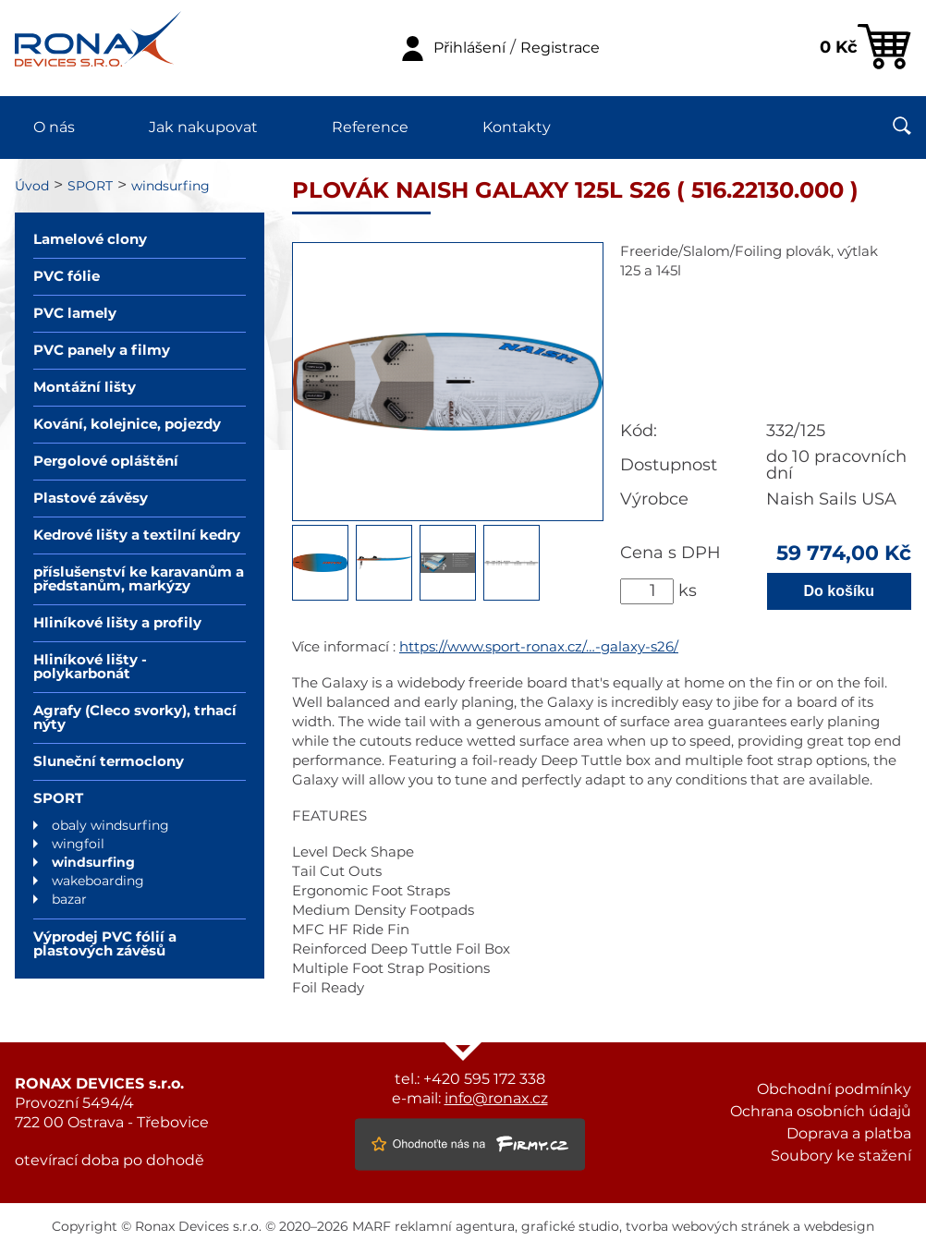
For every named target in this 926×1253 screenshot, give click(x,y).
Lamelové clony (90, 240)
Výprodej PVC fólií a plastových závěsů (105, 944)
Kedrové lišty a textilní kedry (136, 535)
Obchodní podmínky (834, 1089)
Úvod (32, 186)
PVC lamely (74, 314)
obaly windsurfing (110, 826)
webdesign (839, 1227)
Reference (370, 127)
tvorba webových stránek (707, 1227)
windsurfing (170, 186)
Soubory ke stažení (841, 1156)
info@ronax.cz (496, 1098)
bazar (69, 900)
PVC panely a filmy (101, 351)
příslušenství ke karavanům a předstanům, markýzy (138, 579)
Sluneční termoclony (108, 762)
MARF (371, 1227)
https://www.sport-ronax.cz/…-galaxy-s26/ (538, 647)
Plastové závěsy (90, 498)
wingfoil (78, 844)
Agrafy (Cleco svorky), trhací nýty (135, 718)
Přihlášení (469, 48)
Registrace (560, 48)
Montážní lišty (84, 388)
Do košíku (839, 591)
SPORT (90, 186)
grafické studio (570, 1227)
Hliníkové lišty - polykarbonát (90, 667)
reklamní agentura (455, 1227)
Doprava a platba (848, 1133)
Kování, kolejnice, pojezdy (127, 425)
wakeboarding (98, 881)
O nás (54, 127)
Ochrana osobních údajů (820, 1111)
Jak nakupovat (203, 127)
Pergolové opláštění (105, 461)
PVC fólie (66, 277)
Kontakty (516, 127)
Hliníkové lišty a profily (117, 623)
